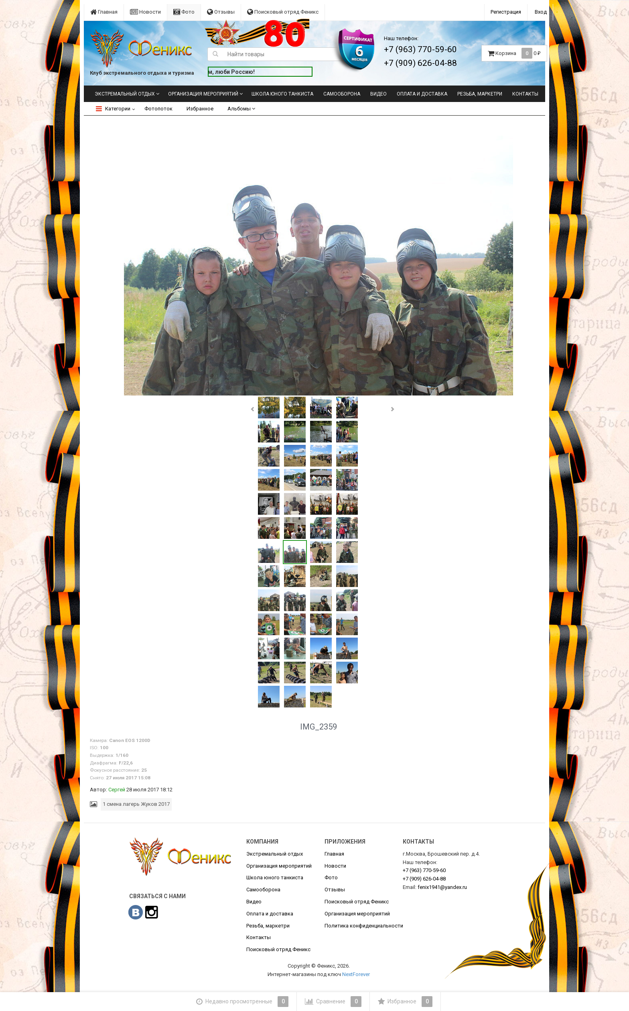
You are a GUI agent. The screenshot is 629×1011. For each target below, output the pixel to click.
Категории (113, 109)
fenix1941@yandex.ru (442, 887)
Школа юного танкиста (282, 94)
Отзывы (221, 12)
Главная (104, 12)
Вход (541, 12)
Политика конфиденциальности (364, 926)
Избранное (200, 109)
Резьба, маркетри (479, 94)
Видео (378, 94)
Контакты (525, 94)
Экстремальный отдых (125, 94)
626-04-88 (424, 879)
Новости (145, 12)
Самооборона (341, 94)
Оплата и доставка (422, 94)
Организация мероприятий (203, 94)
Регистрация (506, 12)
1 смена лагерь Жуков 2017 (136, 804)
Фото (184, 12)
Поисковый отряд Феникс (283, 12)
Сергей (116, 790)
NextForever (356, 974)
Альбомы (241, 109)
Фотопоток (158, 109)
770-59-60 (424, 870)
